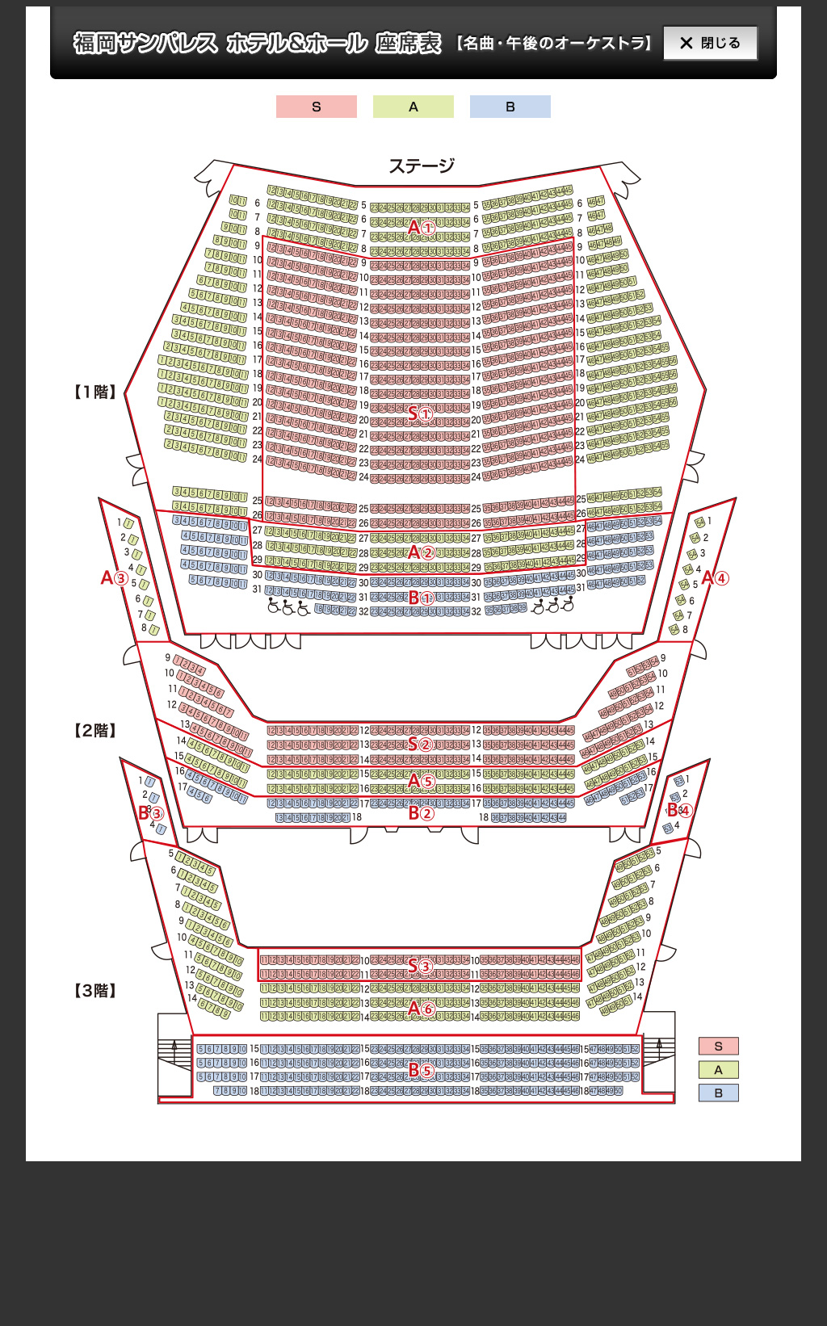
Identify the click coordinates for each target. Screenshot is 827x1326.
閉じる (698, 43)
